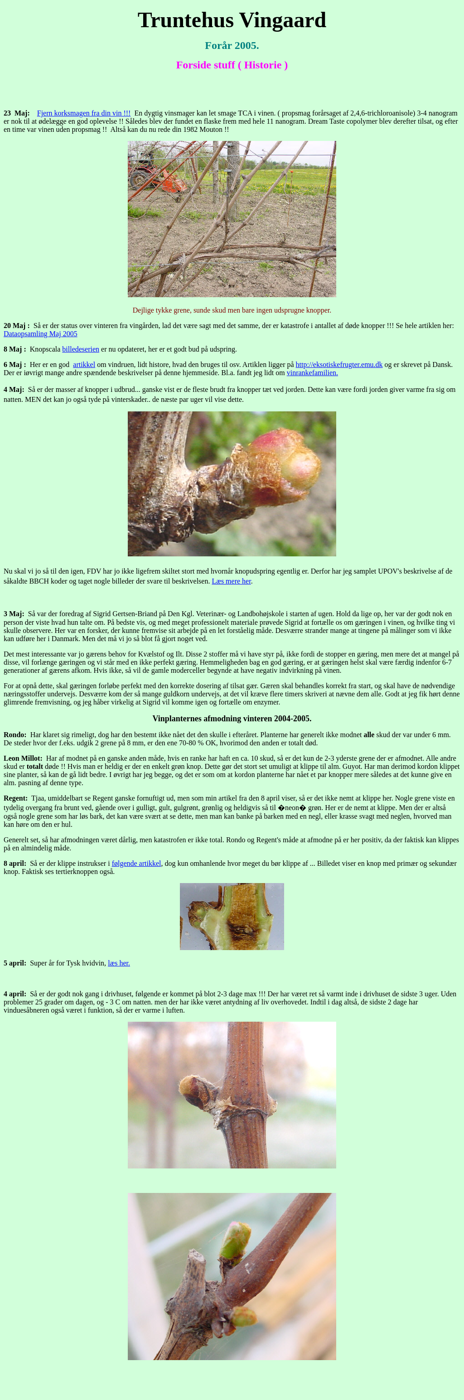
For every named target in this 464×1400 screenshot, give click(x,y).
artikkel (84, 364)
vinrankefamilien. (312, 373)
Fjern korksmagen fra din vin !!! (84, 113)
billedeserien (80, 349)
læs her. (119, 963)
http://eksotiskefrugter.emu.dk (339, 364)
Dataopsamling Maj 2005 (40, 334)
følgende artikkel (136, 863)
